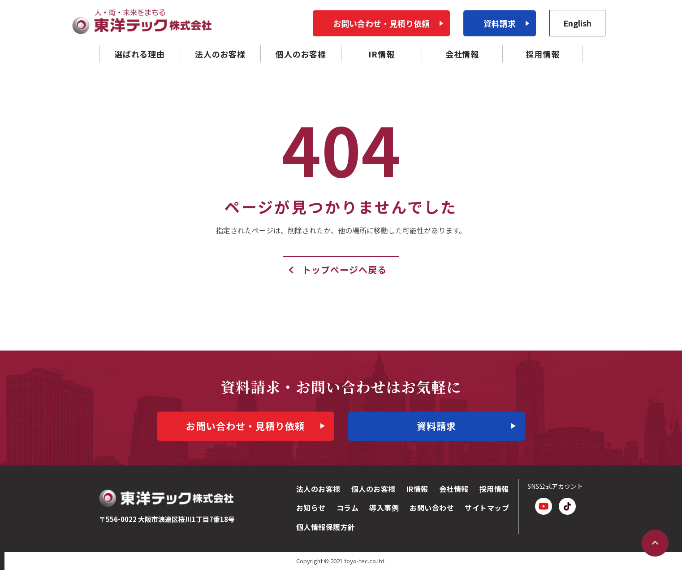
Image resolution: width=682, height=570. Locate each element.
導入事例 (384, 507)
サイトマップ (487, 507)
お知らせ (311, 507)
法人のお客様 (318, 488)
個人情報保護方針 (325, 527)
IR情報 (417, 488)
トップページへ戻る (344, 269)
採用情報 (494, 488)
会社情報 (454, 488)
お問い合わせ (432, 507)
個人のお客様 (373, 488)
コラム (347, 507)
